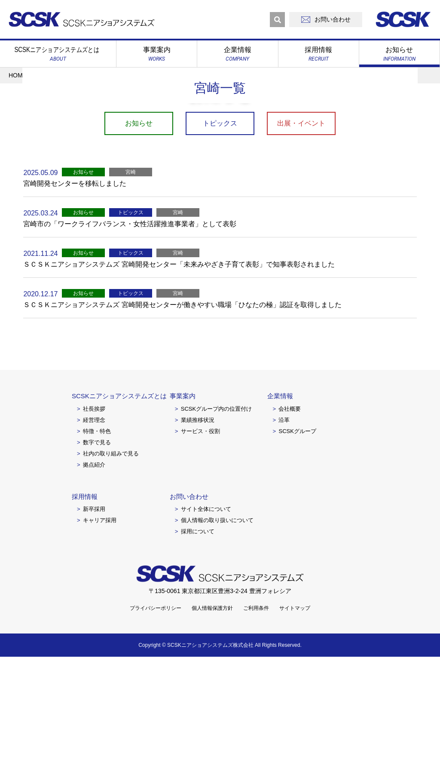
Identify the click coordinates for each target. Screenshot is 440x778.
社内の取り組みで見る (111, 574)
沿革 (284, 541)
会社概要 (289, 529)
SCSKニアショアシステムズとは (119, 517)
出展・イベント (301, 244)
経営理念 (94, 541)
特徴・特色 (97, 552)
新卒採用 (94, 630)
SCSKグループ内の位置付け (216, 529)
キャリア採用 (99, 641)
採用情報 (85, 617)
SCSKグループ (297, 552)
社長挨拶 (94, 529)
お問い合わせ (189, 617)
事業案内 (183, 517)
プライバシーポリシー (155, 729)
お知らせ (139, 244)
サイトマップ (294, 729)
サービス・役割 (200, 552)
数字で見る (97, 563)
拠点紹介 (94, 585)
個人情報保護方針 (212, 729)
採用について (197, 652)
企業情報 (280, 517)
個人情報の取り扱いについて (217, 641)
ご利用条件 (256, 729)
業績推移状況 (197, 541)
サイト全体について (206, 630)
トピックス (220, 244)
